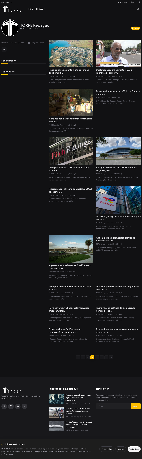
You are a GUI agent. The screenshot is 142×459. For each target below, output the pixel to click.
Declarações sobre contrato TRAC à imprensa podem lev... (116, 71)
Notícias (40, 9)
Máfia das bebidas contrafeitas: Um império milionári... (68, 120)
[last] (113, 359)
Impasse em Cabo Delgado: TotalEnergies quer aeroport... (65, 268)
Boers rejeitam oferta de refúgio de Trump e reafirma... (115, 93)
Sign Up (126, 2)
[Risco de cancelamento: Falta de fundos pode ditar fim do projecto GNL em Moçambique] (71, 53)
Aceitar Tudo (133, 449)
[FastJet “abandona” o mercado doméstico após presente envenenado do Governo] (56, 428)
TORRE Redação (54, 76)
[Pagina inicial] (11, 9)
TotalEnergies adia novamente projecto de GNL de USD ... (118, 289)
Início (30, 9)
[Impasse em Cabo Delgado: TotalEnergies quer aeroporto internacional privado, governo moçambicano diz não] (71, 250)
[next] (108, 359)
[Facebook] (4, 409)
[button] (134, 2)
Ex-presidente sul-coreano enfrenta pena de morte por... (116, 332)
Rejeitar (119, 449)
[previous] (76, 359)
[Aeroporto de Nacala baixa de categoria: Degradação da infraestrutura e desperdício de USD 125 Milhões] (118, 151)
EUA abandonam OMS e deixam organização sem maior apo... (66, 332)
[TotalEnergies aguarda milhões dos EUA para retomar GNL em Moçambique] (118, 201)
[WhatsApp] (11, 409)
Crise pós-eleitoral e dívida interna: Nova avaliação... (68, 170)
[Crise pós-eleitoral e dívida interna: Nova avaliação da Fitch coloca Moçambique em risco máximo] (71, 151)
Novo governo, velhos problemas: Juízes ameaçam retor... (68, 311)
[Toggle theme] (140, 2)
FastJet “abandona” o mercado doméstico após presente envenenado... (78, 427)
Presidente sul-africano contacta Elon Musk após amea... (70, 191)
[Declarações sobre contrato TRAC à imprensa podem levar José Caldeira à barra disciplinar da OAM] (118, 53)
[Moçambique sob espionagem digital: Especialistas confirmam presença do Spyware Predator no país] (56, 401)
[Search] (138, 9)
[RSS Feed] (4, 49)
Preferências (105, 449)
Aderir (135, 408)
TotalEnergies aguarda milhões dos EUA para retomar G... (118, 219)
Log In (119, 2)
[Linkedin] (18, 409)
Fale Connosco (6, 2)
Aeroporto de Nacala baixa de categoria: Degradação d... (113, 170)
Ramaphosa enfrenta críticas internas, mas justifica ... (70, 289)
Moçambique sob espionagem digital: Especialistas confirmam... (78, 400)
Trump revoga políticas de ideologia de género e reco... (117, 311)
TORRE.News (69, 433)
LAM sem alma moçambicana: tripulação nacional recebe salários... (78, 413)
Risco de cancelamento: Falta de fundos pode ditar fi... (67, 71)
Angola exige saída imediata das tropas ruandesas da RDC (118, 240)
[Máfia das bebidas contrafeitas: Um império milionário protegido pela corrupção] (71, 102)
